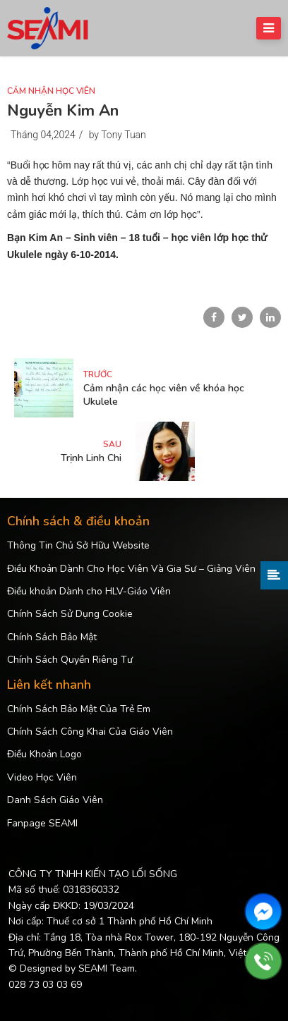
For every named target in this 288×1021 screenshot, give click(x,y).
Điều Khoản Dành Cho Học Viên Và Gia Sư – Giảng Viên (131, 568)
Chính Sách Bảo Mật (52, 637)
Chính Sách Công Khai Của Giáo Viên (90, 731)
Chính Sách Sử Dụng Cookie (70, 613)
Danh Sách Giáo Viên (55, 800)
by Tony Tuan (117, 134)
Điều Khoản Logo (44, 754)
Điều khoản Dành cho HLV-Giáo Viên (89, 591)
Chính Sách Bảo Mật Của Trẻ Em (78, 709)
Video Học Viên (42, 777)
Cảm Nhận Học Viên (51, 91)
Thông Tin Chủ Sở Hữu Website (78, 545)
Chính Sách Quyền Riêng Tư (70, 659)
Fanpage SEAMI (42, 823)
